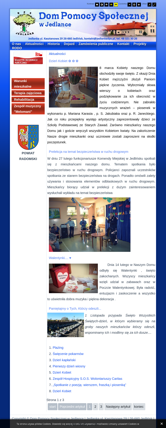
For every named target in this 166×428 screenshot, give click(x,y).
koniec (139, 406)
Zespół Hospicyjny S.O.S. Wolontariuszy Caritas (87, 378)
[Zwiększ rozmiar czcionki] (139, 5)
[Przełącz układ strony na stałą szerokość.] (149, 5)
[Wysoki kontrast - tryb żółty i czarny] (116, 5)
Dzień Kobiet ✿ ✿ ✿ (63, 61)
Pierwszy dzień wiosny (69, 366)
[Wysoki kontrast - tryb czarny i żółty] (111, 5)
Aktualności (34, 44)
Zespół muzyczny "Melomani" (27, 108)
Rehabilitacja (24, 99)
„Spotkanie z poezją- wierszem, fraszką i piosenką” (89, 385)
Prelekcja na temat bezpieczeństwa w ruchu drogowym (88, 151)
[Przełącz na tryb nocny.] (102, 5)
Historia (54, 44)
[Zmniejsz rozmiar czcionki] (129, 5)
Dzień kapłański (64, 360)
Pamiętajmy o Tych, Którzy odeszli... (75, 308)
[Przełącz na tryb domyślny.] (97, 5)
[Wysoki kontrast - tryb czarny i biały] (106, 5)
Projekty (140, 44)
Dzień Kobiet (62, 372)
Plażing (58, 347)
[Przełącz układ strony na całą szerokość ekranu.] (154, 5)
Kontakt (123, 44)
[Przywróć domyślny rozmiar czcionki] (134, 5)
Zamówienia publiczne (96, 44)
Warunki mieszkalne (22, 83)
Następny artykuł (118, 406)
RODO (17, 48)
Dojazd (69, 44)
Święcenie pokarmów (68, 354)
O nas (16, 44)
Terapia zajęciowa (28, 93)
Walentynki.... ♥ (60, 258)
